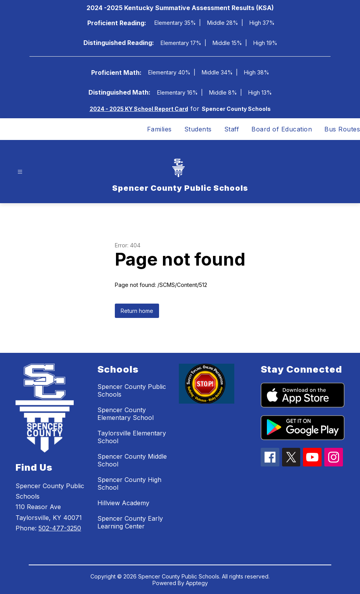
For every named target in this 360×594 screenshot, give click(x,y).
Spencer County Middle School (132, 460)
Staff (231, 129)
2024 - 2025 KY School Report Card (139, 108)
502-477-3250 (59, 528)
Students (198, 129)
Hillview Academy (123, 503)
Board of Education (281, 129)
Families (159, 129)
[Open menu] (20, 171)
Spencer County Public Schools (131, 390)
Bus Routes (342, 129)
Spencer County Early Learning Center (130, 522)
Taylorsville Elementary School (131, 437)
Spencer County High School (129, 483)
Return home (137, 310)
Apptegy (197, 583)
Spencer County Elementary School (125, 413)
